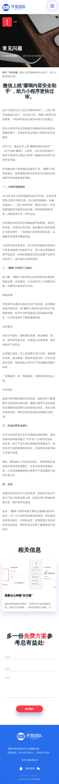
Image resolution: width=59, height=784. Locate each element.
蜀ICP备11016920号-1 (29, 775)
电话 (7, 668)
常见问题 (13, 72)
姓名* (8, 657)
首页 (4, 72)
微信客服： (33, 768)
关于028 (25, 759)
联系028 (34, 759)
